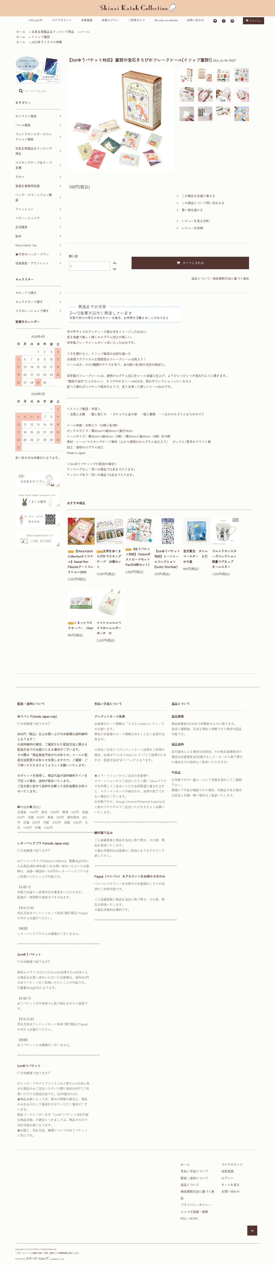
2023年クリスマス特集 (47, 42)
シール (85, 31)
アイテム (252, 21)
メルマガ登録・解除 (194, 1211)
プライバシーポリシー (196, 1204)
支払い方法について (194, 1171)
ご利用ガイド (136, 20)
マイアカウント (62, 20)
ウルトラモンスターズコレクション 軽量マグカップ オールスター (225, 559)
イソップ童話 (41, 36)
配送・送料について (194, 1178)
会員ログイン (110, 20)
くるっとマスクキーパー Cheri (80, 625)
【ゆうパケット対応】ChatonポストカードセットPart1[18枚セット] (137, 557)
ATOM (193, 1218)
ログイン (227, 1178)
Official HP (36, 20)
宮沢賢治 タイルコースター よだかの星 (195, 556)
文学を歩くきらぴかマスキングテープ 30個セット (109, 559)
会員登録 (86, 20)
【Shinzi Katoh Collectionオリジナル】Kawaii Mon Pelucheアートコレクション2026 (81, 561)
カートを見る (230, 1184)
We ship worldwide (166, 20)
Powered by (39, 1258)
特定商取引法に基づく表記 (231, 278)
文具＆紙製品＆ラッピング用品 (53, 31)
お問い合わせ (195, 20)
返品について (200, 278)
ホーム (20, 31)
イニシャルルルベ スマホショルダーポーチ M (110, 627)
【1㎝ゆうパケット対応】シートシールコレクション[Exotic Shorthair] (167, 559)
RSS (183, 1218)
